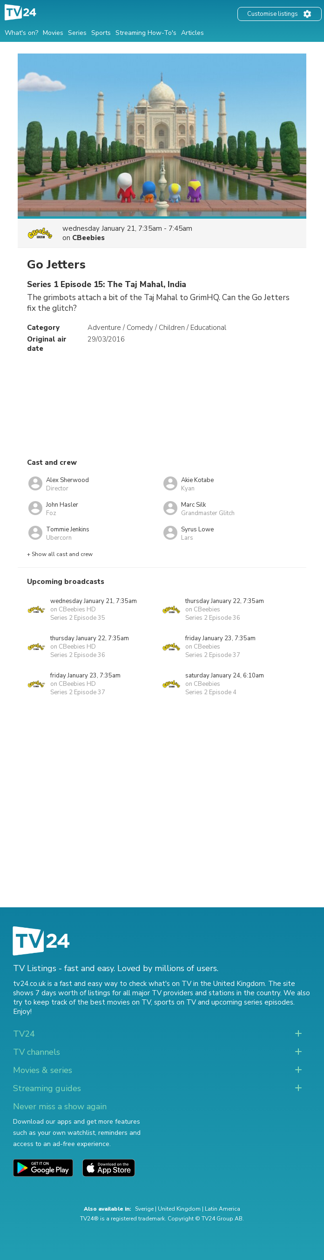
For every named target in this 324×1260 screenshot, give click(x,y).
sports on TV (175, 1002)
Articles (192, 32)
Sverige (144, 1209)
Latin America (222, 1209)
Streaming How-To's (145, 32)
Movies (53, 32)
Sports (101, 32)
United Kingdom (179, 1209)
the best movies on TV (114, 1002)
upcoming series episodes (252, 1002)
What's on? (21, 32)
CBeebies (88, 237)
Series (77, 32)
